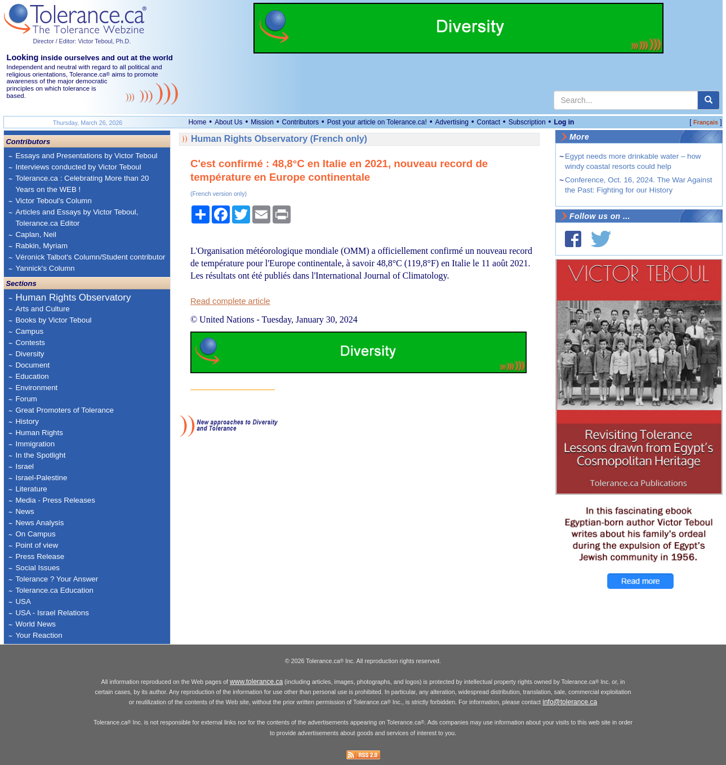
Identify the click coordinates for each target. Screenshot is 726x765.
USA (22, 601)
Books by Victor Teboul (53, 320)
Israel (24, 466)
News (24, 511)
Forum (26, 399)
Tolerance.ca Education (54, 590)
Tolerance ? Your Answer (56, 579)
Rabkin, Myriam (41, 245)
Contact (488, 122)
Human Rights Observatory (73, 297)
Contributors (300, 122)
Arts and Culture (42, 309)
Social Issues (37, 567)
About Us (228, 122)
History (26, 421)
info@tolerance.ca (569, 702)
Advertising (452, 122)
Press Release (39, 556)
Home (197, 122)
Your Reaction (38, 635)
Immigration (35, 444)
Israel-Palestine (41, 477)
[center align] (708, 100)
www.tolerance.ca (256, 682)
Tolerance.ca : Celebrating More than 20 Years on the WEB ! (82, 184)
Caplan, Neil (35, 234)
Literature (31, 489)
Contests (30, 342)
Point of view (36, 545)
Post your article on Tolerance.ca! (377, 122)
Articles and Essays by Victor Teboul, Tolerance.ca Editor (76, 217)
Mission (262, 122)
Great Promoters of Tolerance (64, 410)
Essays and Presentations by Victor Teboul (86, 155)
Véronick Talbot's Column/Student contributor (90, 257)
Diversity (29, 354)
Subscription (527, 122)
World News (35, 624)
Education (31, 376)
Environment (36, 387)
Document (32, 365)
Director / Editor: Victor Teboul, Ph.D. (82, 41)
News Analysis (39, 522)
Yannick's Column (44, 268)
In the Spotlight (40, 455)
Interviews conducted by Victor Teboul (78, 167)
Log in (564, 122)
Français (705, 122)
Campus (29, 331)
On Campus (35, 534)
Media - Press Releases (55, 500)
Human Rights (39, 432)
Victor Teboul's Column (53, 200)
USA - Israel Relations (51, 613)
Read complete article (230, 301)
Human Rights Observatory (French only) (279, 139)
